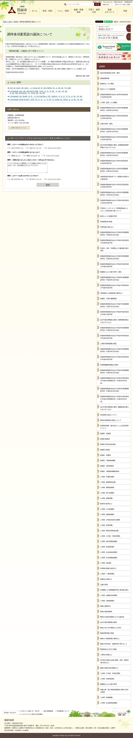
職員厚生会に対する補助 (108, 649)
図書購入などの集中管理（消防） (111, 272)
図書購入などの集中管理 (108, 684)
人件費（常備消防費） (107, 679)
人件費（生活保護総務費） (109, 557)
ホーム (35, 11)
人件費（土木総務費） (107, 509)
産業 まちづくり (109, 11)
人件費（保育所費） (107, 525)
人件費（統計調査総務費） (109, 541)
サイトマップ (107, 2)
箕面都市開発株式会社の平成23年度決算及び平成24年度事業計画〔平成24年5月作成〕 (114, 380)
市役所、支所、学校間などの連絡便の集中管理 (114, 249)
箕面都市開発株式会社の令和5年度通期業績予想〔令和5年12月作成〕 (114, 109)
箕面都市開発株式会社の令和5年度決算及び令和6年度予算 (114, 96)
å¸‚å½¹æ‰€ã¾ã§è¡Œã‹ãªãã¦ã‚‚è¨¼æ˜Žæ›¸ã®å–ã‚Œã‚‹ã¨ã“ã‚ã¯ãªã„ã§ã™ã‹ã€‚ (45, 96)
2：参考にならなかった (32, 155)
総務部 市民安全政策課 (108, 444)
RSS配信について (63, 711)
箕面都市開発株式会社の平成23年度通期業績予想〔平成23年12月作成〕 (114, 390)
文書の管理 (104, 584)
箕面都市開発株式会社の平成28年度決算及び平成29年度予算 (114, 265)
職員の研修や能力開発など (109, 668)
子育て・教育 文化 (94, 11)
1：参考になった (14, 155)
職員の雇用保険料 (106, 611)
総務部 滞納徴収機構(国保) (109, 471)
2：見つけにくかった (34, 179)
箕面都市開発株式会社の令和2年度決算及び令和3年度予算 (114, 162)
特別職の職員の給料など (108, 568)
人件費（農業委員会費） (108, 482)
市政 (125, 11)
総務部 (16, 22)
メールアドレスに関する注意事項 (31, 714)
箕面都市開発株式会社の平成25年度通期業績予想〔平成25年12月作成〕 (114, 350)
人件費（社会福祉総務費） (109, 552)
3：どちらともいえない (53, 148)
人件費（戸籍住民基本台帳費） (110, 520)
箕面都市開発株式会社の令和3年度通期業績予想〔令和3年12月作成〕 (114, 154)
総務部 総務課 (105, 433)
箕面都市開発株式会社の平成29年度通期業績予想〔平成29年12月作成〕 (114, 257)
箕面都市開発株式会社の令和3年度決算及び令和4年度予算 (114, 138)
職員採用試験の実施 (107, 633)
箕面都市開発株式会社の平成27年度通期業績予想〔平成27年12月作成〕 (114, 305)
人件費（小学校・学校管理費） (110, 536)
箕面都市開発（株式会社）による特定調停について (114, 427)
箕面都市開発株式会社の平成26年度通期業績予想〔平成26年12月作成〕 (114, 329)
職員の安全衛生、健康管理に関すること (113, 644)
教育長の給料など (106, 504)
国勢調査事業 (104, 78)
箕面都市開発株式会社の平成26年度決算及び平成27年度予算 (114, 313)
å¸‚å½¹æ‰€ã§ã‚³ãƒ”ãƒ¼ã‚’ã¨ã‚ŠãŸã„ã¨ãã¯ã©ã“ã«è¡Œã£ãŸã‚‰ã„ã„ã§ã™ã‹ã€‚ (46, 99)
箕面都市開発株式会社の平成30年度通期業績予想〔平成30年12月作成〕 (114, 233)
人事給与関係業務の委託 (108, 343)
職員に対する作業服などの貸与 (110, 628)
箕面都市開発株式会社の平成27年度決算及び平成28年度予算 (114, 286)
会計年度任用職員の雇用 (108, 622)
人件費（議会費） (106, 563)
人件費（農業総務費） (107, 487)
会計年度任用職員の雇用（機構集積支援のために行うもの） (114, 408)
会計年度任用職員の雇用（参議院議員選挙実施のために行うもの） (114, 146)
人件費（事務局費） (107, 498)
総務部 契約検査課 (107, 466)
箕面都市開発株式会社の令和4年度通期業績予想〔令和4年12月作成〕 (114, 130)
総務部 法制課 (105, 450)
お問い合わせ (118, 2)
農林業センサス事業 (107, 84)
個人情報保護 (48, 711)
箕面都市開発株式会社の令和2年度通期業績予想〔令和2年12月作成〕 (114, 170)
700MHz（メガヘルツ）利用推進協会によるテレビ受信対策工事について (114, 209)
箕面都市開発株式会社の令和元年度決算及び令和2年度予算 (114, 186)
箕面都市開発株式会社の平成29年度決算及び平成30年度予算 (114, 241)
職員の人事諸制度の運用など (110, 638)
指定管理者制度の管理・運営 (110, 73)
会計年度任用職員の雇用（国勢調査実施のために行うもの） (114, 321)
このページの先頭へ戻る (121, 714)
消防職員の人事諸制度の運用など (111, 293)
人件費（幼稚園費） (107, 697)
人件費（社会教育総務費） (109, 703)
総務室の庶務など (106, 579)
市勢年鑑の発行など (107, 227)
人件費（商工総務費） (107, 493)
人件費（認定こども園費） (109, 102)
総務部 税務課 (105, 455)
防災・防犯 (47, 11)
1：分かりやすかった (16, 148)
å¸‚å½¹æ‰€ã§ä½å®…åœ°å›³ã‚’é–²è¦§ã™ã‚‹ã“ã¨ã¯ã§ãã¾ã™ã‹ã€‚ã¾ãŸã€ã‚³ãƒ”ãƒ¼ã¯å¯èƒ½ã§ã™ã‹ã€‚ (38, 92)
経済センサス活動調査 (107, 89)
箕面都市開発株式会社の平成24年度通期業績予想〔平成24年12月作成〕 (114, 371)
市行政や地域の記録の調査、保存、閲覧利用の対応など (114, 661)
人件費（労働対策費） (107, 477)
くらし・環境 (63, 11)
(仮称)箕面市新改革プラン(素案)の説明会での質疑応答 (114, 178)
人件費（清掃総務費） (107, 601)
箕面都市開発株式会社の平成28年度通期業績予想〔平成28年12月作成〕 (114, 278)
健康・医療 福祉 (78, 11)
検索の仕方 (106, 4)
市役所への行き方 (10, 712)
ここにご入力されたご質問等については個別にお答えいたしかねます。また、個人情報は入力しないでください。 (27, 167)
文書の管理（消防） (107, 124)
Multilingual (128, 2)
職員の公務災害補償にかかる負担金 (112, 617)
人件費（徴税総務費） (107, 514)
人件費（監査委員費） (107, 547)
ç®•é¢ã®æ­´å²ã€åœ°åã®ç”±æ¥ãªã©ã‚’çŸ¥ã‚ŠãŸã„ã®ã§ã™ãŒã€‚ (40, 88)
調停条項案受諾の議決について (110, 420)
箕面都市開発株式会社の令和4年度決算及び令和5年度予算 (114, 117)
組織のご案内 (97, 2)
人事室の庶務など (106, 655)
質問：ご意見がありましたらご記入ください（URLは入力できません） (31, 160)
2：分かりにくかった (34, 148)
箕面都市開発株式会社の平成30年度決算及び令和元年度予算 (114, 201)
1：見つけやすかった (16, 179)
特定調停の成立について (108, 415)
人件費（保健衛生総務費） (109, 595)
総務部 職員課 (105, 439)
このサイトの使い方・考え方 (30, 711)
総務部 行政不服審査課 (108, 298)
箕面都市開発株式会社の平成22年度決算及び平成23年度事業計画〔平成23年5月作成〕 (114, 399)
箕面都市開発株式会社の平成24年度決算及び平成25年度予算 (114, 358)
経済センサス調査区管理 (108, 216)
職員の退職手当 (105, 606)
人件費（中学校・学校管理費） (110, 673)
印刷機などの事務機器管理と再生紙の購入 (114, 590)
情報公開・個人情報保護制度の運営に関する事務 (114, 691)
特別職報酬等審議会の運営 (109, 365)
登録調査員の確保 (106, 221)
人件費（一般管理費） (107, 574)
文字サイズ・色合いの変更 (122, 4)
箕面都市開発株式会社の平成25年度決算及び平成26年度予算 (114, 337)
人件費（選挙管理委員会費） (110, 530)
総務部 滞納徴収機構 (107, 460)
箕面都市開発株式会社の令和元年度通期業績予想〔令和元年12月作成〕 (114, 194)
